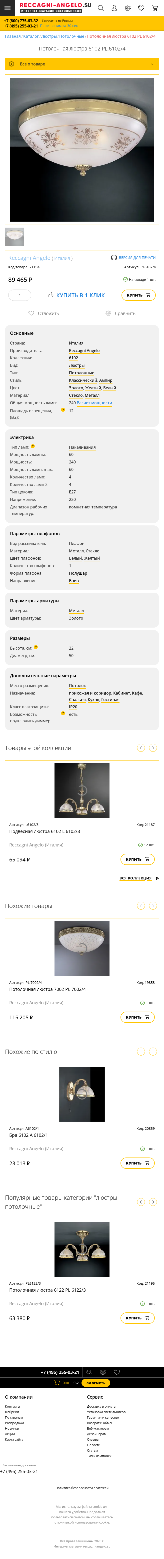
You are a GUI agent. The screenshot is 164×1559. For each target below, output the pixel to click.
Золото (76, 387)
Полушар (78, 573)
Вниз (74, 580)
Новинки (12, 1428)
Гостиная (110, 699)
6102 (73, 358)
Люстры (49, 36)
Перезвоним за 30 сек (59, 26)
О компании (19, 1397)
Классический (83, 380)
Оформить (95, 1383)
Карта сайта (14, 1439)
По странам (14, 1417)
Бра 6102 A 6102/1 (28, 1135)
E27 (72, 492)
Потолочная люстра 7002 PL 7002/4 (47, 989)
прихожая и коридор (90, 693)
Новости (93, 1445)
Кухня (93, 699)
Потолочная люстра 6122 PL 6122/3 (47, 1290)
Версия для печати (133, 258)
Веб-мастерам (98, 1428)
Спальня (77, 699)
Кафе (137, 693)
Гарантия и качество (103, 1417)
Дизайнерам (96, 1434)
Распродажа (14, 1423)
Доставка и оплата (101, 1406)
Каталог (31, 36)
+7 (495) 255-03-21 (21, 26)
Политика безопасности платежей (82, 1488)
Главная (13, 36)
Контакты (12, 1406)
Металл (92, 395)
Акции (10, 1434)
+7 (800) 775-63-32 (21, 20)
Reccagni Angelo (29, 257)
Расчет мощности (94, 402)
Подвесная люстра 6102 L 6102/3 (44, 831)
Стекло (76, 395)
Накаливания (82, 447)
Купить (138, 295)
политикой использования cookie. (83, 1522)
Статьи (92, 1450)
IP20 (73, 707)
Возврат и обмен (100, 1423)
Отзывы (93, 1439)
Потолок (77, 685)
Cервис (95, 1397)
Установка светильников (106, 1412)
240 (72, 462)
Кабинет (121, 693)
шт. (62, 1383)
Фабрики (12, 1412)
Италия (62, 258)
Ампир (105, 380)
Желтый (93, 387)
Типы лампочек (99, 1456)
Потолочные (71, 36)
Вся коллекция (139, 878)
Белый (109, 387)
